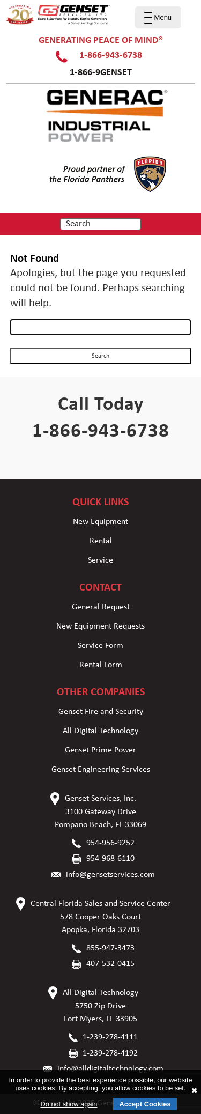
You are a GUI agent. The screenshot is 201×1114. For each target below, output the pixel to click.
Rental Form (100, 665)
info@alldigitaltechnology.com (110, 1069)
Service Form (100, 645)
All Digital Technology (100, 731)
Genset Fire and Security (100, 711)
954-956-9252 (110, 843)
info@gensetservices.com (110, 874)
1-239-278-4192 (110, 1053)
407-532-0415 (110, 964)
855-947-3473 (110, 948)
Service (100, 560)
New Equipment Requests (100, 626)
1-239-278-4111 (110, 1037)
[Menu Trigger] (158, 17)
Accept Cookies (144, 1104)
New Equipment (100, 522)
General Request (101, 607)
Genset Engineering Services (100, 769)
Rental (101, 541)
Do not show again (68, 1104)
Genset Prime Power (100, 750)
